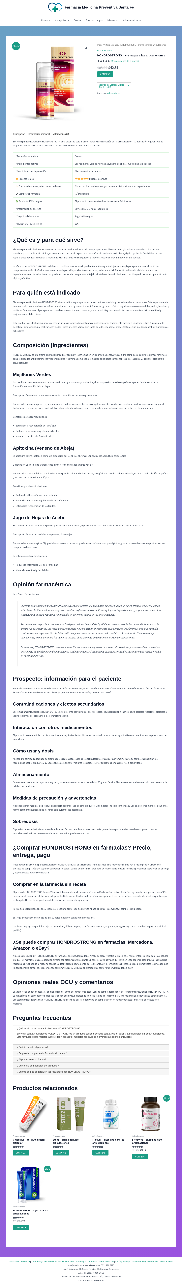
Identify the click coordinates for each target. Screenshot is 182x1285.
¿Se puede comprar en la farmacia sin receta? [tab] (41, 1053)
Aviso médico (166, 1261)
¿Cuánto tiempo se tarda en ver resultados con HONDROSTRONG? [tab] (53, 1071)
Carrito (77, 20)
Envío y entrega (122, 1261)
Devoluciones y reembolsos (145, 1261)
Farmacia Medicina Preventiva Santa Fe (99, 7)
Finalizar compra (94, 20)
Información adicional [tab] (39, 134)
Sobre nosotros (131, 20)
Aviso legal (81, 1261)
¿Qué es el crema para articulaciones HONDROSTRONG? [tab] (47, 1028)
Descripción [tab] (19, 134)
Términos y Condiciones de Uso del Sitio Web (52, 1261)
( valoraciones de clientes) (125, 61)
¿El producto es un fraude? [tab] (30, 1059)
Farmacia (45, 20)
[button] (67, 20)
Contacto (92, 1261)
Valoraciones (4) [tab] (61, 134)
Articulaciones (111, 45)
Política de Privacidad (19, 1261)
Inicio (100, 45)
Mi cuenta (112, 20)
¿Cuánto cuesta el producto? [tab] (31, 1047)
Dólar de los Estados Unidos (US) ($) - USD (111, 85)
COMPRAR (105, 74)
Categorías (62, 20)
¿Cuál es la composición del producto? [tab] (37, 1065)
